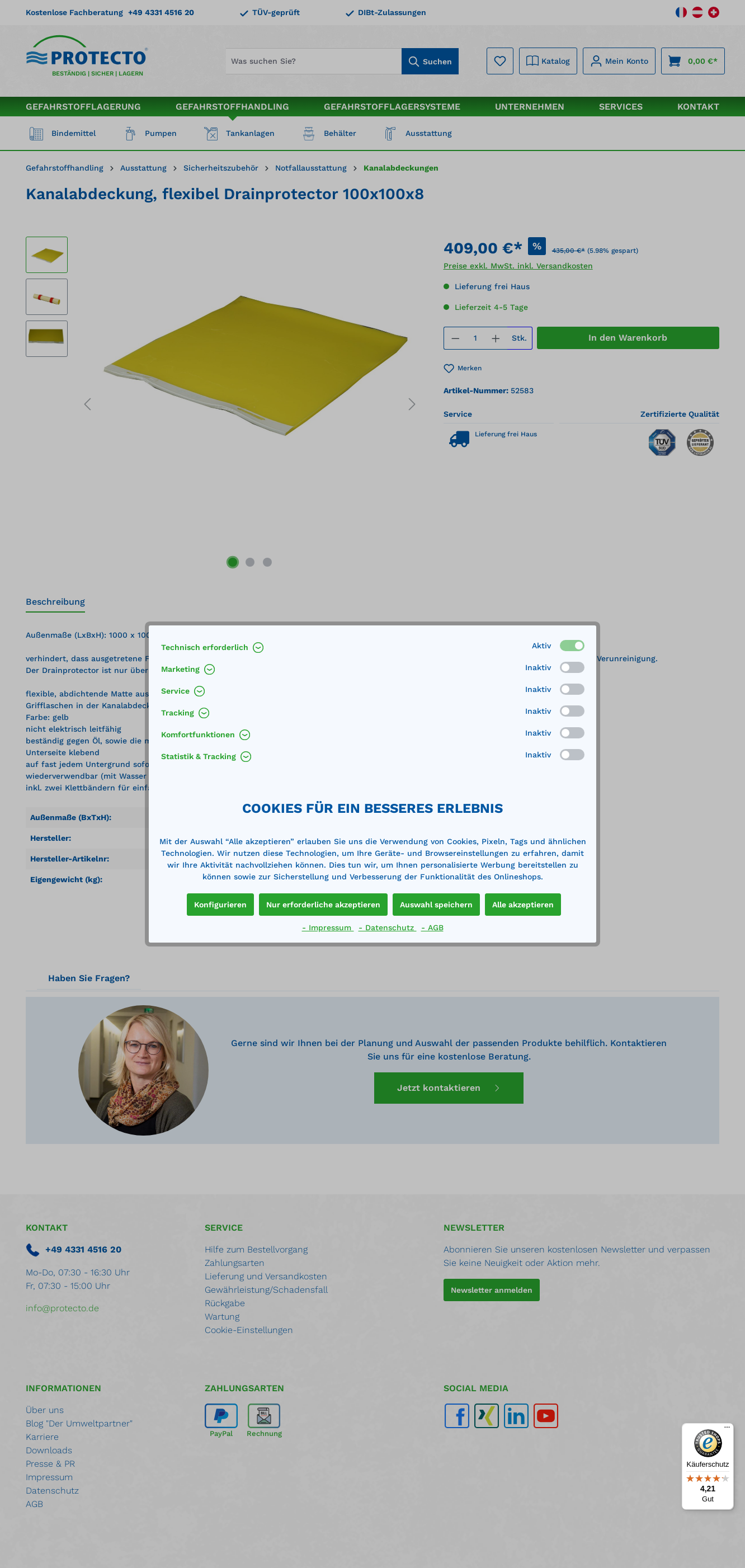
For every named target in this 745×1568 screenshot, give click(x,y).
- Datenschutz (388, 927)
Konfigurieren (220, 904)
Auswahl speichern (436, 904)
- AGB (432, 927)
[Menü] (727, 1430)
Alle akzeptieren (523, 904)
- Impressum (328, 927)
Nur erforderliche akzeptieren (323, 904)
